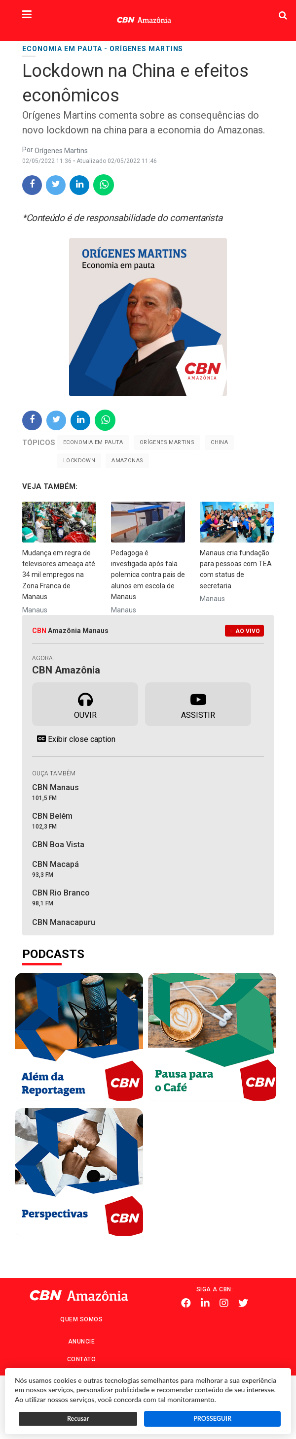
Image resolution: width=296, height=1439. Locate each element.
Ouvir (85, 703)
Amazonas (127, 460)
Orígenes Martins (167, 442)
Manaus (34, 610)
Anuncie (81, 1341)
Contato (81, 1359)
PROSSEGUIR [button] (212, 1418)
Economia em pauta (93, 442)
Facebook (186, 1304)
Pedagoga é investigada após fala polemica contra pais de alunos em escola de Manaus (148, 575)
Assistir (198, 703)
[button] (27, 15)
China (219, 442)
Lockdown (79, 460)
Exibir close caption (73, 739)
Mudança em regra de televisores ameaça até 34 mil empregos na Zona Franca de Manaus (58, 575)
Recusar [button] (78, 1418)
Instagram (224, 1304)
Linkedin (205, 1304)
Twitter (243, 1304)
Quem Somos (81, 1319)
